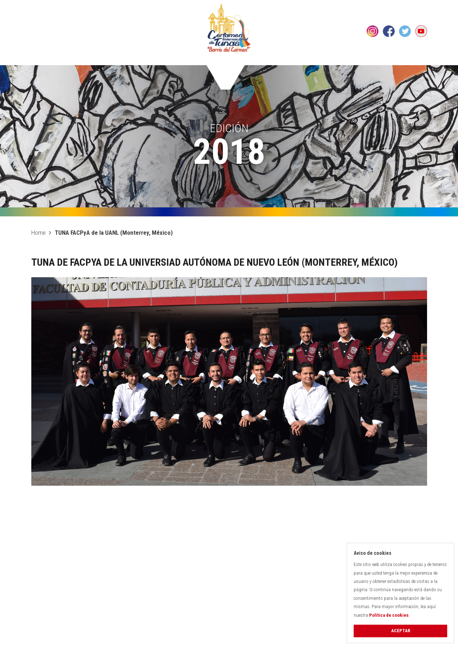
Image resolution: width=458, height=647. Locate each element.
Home (38, 232)
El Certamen (52, 57)
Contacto (411, 57)
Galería (332, 57)
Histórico (150, 57)
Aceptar (400, 630)
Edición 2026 (103, 57)
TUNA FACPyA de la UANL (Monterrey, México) (114, 232)
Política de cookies (389, 615)
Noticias (370, 57)
